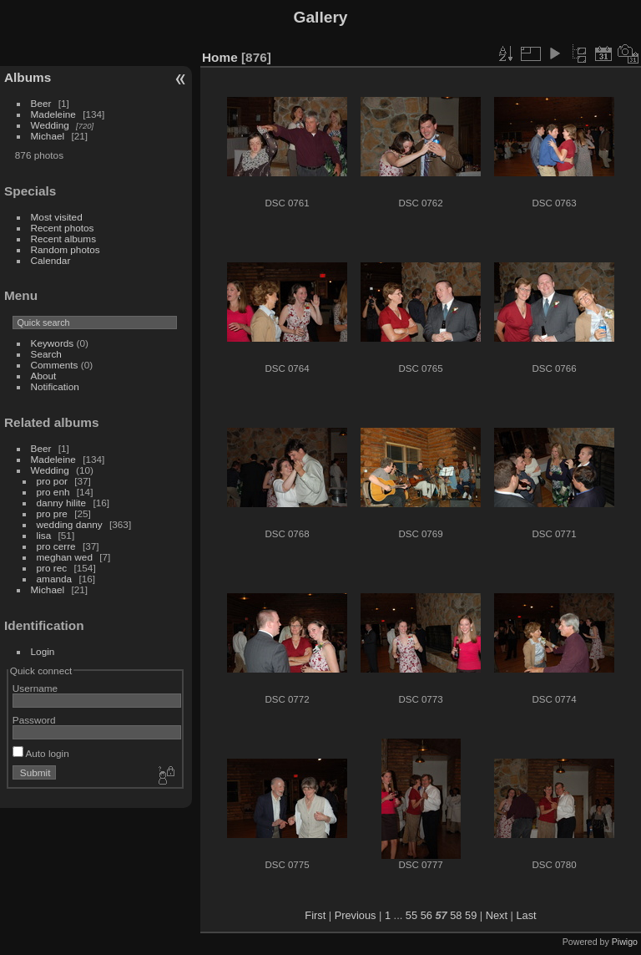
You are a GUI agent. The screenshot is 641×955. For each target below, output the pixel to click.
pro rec (52, 567)
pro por (52, 480)
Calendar (51, 260)
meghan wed (65, 556)
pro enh (53, 491)
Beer (41, 103)
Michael (48, 135)
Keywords (52, 343)
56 (426, 915)
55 (411, 915)
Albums (27, 77)
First (315, 915)
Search (46, 353)
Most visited (57, 216)
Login (43, 651)
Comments (54, 364)
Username (35, 688)
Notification (55, 386)
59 (471, 915)
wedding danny (70, 524)
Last (526, 915)
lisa (44, 535)
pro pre (52, 513)
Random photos (65, 249)
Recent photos (62, 227)
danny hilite (62, 502)
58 (456, 915)
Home (220, 57)
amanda (55, 578)
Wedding (50, 124)
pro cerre (56, 546)
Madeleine (53, 114)
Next (496, 915)
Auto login (41, 753)
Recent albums (63, 238)
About (44, 375)
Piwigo (625, 942)
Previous (355, 915)
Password (34, 719)
